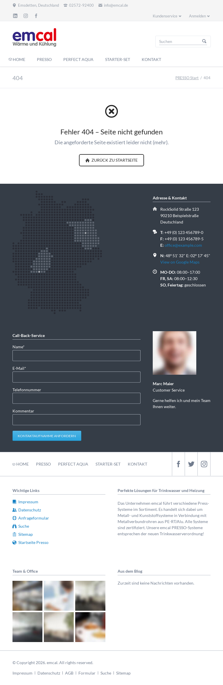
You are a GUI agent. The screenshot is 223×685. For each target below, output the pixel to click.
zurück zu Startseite (114, 160)
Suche (105, 672)
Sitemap (123, 672)
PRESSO (43, 464)
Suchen (204, 41)
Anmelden (197, 16)
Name (21, 346)
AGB (69, 672)
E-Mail (21, 368)
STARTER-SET (108, 464)
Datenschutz (48, 672)
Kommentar (23, 410)
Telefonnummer (26, 389)
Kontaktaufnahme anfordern (47, 436)
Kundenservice (165, 16)
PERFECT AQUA (73, 464)
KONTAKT (137, 464)
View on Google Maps (179, 261)
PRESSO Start (187, 77)
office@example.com (183, 245)
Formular (87, 672)
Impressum (22, 672)
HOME (22, 464)
